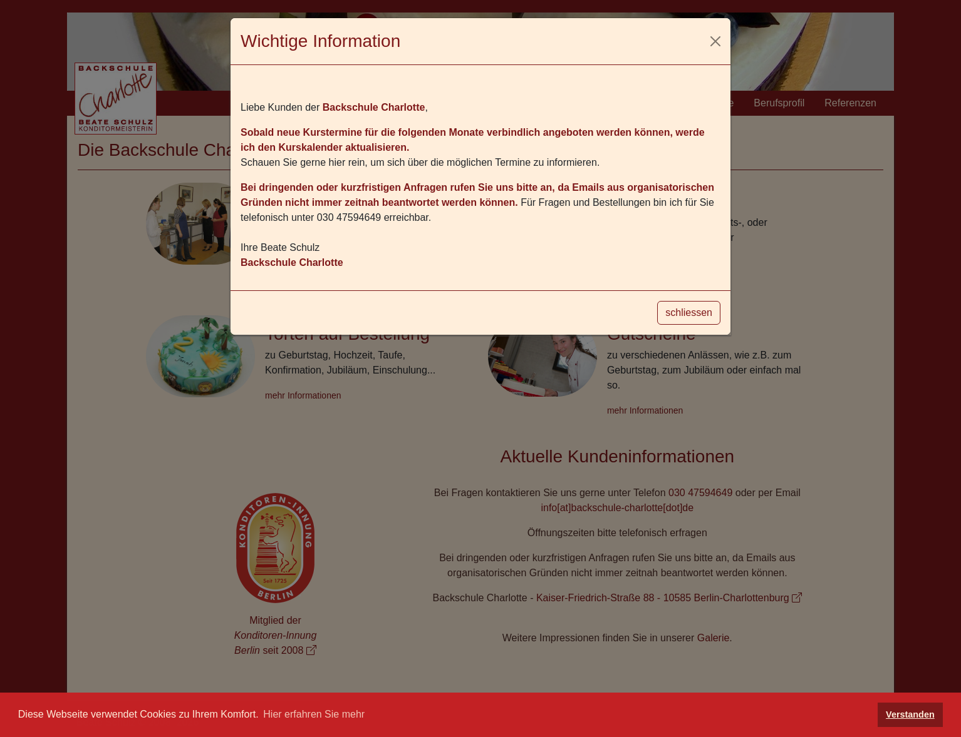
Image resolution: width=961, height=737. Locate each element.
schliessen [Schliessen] (688, 312)
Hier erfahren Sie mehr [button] (314, 714)
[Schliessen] (715, 41)
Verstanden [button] (910, 714)
